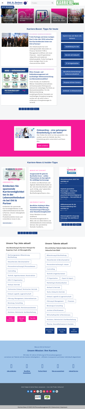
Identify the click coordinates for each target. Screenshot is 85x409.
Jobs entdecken (11, 371)
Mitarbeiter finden (50, 330)
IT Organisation (52, 278)
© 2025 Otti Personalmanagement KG (39, 407)
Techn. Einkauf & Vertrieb (56, 292)
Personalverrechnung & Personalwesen (21, 266)
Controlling (12, 271)
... (28, 108)
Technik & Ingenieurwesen (56, 273)
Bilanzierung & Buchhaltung (57, 255)
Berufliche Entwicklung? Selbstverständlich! (41, 69)
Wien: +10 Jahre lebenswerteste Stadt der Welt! (26, 18)
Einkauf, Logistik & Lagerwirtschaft (59, 296)
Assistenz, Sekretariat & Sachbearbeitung (61, 319)
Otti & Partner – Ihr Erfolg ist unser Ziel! (42, 14)
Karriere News (22, 407)
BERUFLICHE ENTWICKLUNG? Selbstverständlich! (9, 18)
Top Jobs (33, 318)
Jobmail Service (73, 371)
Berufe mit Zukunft (38, 170)
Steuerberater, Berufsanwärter (18, 262)
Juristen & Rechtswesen (55, 310)
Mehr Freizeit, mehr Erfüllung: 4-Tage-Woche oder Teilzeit (59, 18)
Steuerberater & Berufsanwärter (58, 260)
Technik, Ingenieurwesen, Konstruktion (21, 275)
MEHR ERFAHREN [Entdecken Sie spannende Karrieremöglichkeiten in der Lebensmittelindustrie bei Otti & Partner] (8, 223)
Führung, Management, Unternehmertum (22, 298)
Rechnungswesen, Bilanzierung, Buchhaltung (19, 256)
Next (36, 108)
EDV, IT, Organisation (15, 280)
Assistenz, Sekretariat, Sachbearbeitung (22, 312)
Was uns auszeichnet (58, 371)
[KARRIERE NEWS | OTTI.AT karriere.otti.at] (67, 3)
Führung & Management (55, 301)
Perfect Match (42, 371)
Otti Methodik (74, 330)
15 (74, 224)
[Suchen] (41, 3)
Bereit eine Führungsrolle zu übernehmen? (75, 18)
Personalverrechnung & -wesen (58, 264)
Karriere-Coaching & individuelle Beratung (25, 14)
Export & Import (67, 278)
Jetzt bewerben (10, 319)
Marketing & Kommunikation (57, 283)
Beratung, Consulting (15, 303)
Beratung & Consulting (55, 306)
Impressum (63, 407)
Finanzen (71, 301)
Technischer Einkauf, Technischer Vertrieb (22, 289)
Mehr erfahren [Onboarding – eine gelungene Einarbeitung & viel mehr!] (43, 145)
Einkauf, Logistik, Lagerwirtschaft (19, 294)
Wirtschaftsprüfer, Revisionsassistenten (22, 307)
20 (30, 232)
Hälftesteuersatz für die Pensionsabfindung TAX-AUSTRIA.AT (68, 206)
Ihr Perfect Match (37, 202)
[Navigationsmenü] (2, 3)
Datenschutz (56, 407)
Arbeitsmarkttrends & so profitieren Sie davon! (43, 18)
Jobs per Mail (21, 319)
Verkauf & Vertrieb (53, 287)
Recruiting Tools (62, 330)
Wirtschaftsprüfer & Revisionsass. (59, 315)
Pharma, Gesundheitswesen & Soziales (60, 324)
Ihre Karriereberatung (9, 14)
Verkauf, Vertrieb (14, 284)
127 (32, 108)
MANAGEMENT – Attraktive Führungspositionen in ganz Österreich (75, 12)
